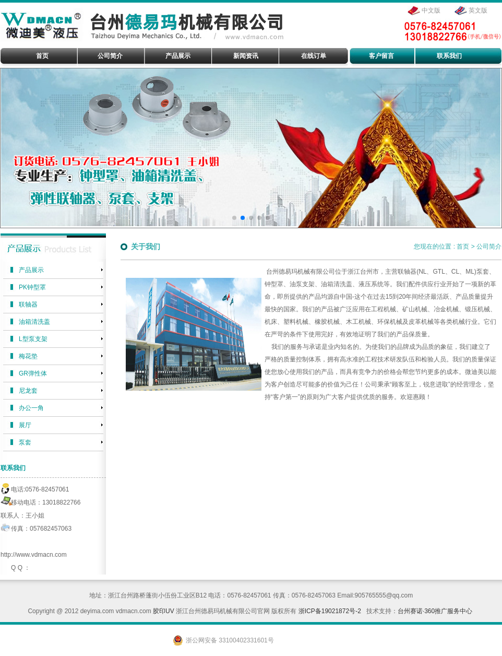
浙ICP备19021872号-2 (329, 611)
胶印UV (163, 611)
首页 (463, 246)
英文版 (478, 10)
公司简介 (488, 246)
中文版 (431, 10)
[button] (234, 218)
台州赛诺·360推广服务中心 (435, 611)
